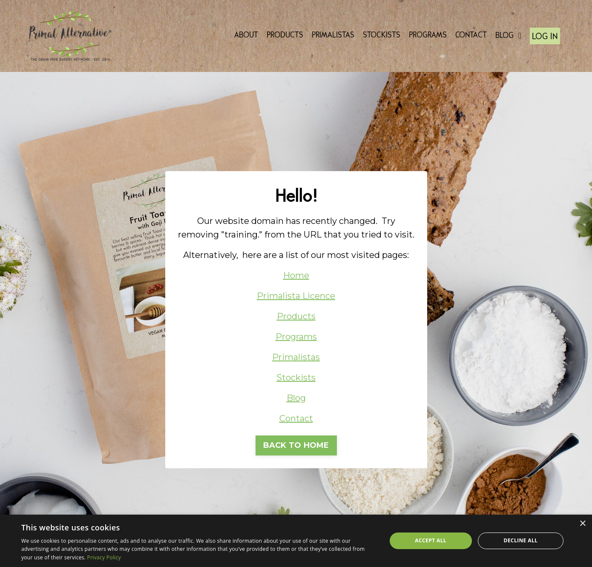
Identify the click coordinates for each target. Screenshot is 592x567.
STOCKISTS (381, 36)
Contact (296, 418)
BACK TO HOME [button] (296, 445)
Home (296, 275)
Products (296, 316)
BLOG (508, 36)
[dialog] (296, 541)
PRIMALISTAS (333, 36)
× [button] (582, 524)
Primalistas (296, 357)
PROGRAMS (428, 36)
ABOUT (246, 36)
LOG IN (545, 36)
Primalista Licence (296, 296)
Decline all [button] (520, 540)
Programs (296, 337)
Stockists (296, 377)
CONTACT (471, 36)
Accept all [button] (430, 540)
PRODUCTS (285, 36)
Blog (296, 398)
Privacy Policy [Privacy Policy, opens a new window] (104, 557)
